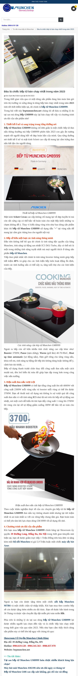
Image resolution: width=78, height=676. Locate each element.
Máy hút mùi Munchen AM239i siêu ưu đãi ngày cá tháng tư (34, 668)
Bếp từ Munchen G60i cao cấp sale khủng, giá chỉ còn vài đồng (35, 672)
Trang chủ (6, 29)
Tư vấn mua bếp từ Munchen (23, 29)
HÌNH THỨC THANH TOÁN (39, 1)
